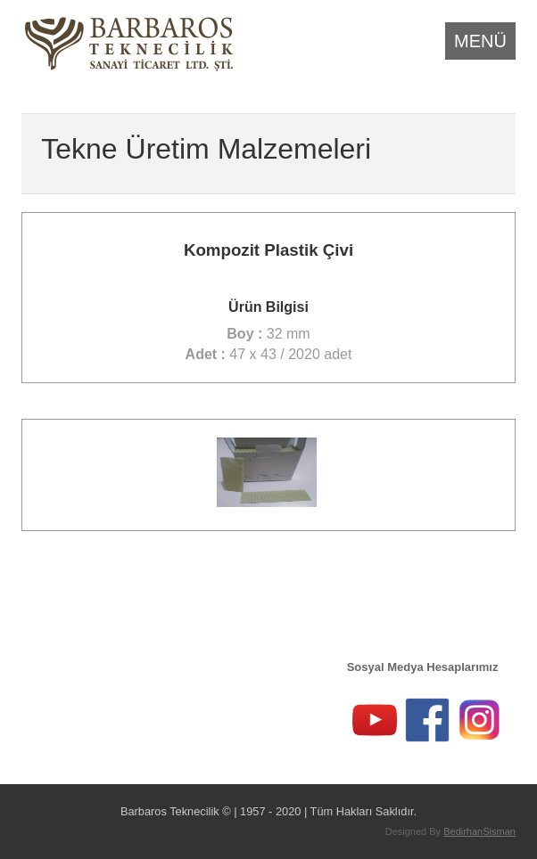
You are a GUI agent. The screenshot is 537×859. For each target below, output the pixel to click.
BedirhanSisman (479, 831)
